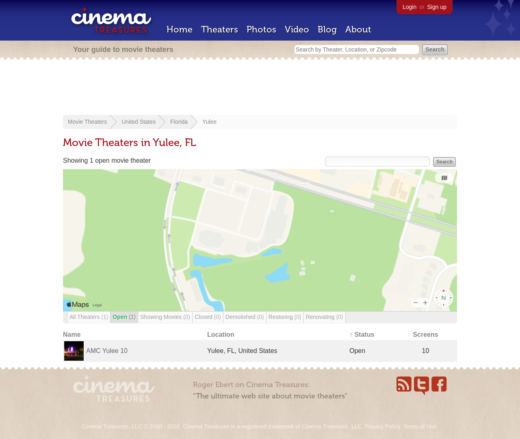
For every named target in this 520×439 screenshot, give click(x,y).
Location (220, 334)
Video (297, 29)
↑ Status (361, 334)
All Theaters (88, 317)
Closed (208, 317)
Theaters (219, 29)
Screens (425, 334)
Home (180, 29)
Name (72, 334)
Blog (327, 29)
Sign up (436, 7)
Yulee (209, 121)
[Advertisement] (260, 88)
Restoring (285, 317)
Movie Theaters (87, 121)
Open (124, 317)
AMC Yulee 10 (107, 350)
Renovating (324, 317)
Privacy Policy (382, 426)
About (358, 29)
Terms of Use (419, 426)
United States (138, 121)
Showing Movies (165, 317)
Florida (179, 121)
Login (409, 7)
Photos (261, 29)
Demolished (244, 317)
